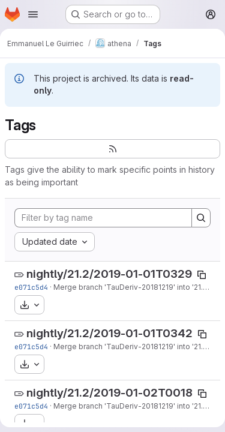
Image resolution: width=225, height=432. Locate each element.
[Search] (201, 217)
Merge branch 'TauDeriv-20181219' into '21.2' (131, 287)
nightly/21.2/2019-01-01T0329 (109, 274)
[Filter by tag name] (103, 217)
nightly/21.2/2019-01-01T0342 (109, 333)
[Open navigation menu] (33, 14)
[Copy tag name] (201, 275)
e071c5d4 (31, 287)
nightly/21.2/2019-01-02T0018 (109, 393)
